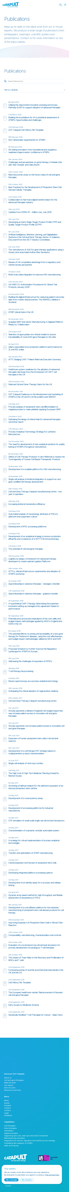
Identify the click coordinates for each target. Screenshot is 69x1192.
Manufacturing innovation (14, 1138)
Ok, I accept (11, 1180)
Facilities (7, 1105)
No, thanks (27, 1180)
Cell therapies (9, 1126)
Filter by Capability (11, 90)
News (6, 1100)
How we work (9, 1088)
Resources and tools (12, 1090)
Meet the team (10, 1083)
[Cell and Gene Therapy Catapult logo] (11, 4)
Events (7, 1103)
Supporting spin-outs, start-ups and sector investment (26, 1136)
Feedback (8, 1115)
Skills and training (11, 1146)
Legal (6, 1113)
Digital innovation (11, 1133)
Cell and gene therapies (14, 1080)
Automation (8, 1131)
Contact (7, 1110)
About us (7, 1078)
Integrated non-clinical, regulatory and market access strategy (29, 1140)
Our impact (8, 1085)
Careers (7, 1108)
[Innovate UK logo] (51, 1158)
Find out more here (52, 1175)
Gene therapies (10, 1128)
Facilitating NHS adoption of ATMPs (18, 1143)
